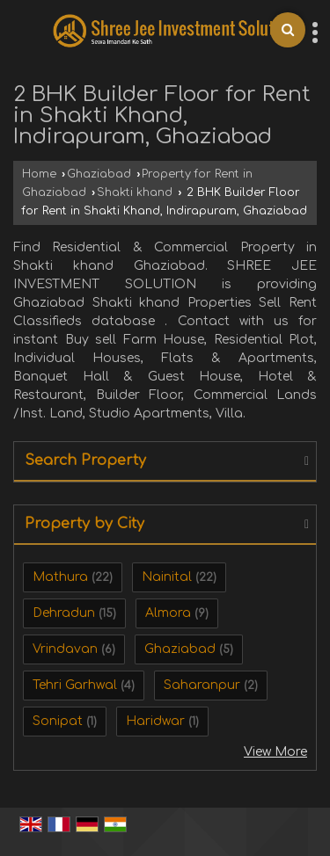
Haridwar (155, 721)
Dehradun (64, 613)
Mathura (60, 577)
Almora (168, 613)
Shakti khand (134, 192)
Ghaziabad (99, 174)
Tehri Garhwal (75, 685)
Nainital (167, 577)
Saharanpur (202, 685)
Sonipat (58, 721)
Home (39, 174)
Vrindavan (65, 649)
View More (275, 751)
